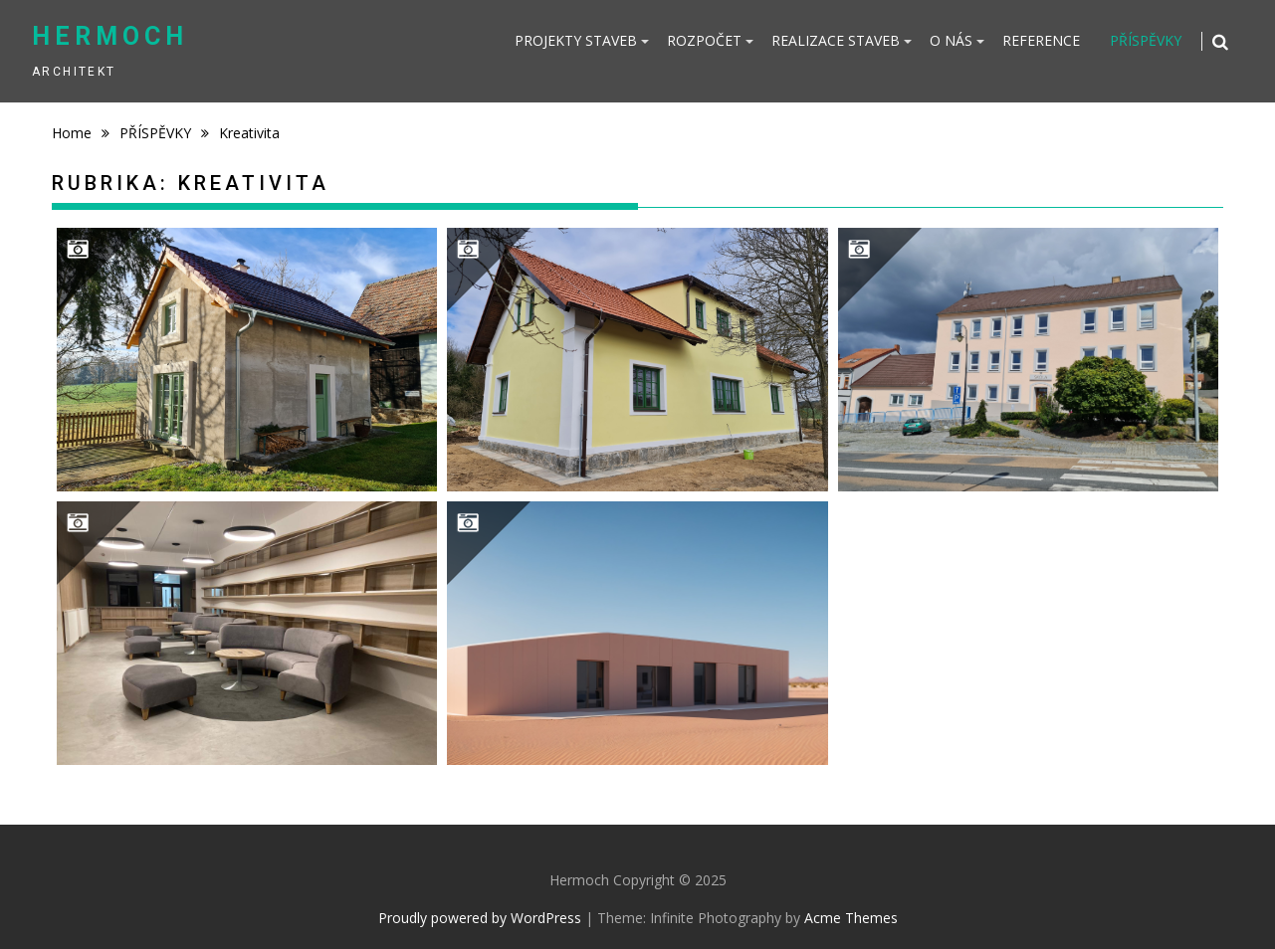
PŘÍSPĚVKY (1145, 40)
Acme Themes (851, 917)
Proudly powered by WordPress (479, 917)
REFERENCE (1041, 40)
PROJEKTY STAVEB (576, 40)
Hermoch (110, 36)
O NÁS (951, 40)
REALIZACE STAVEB (835, 40)
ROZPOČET (704, 40)
